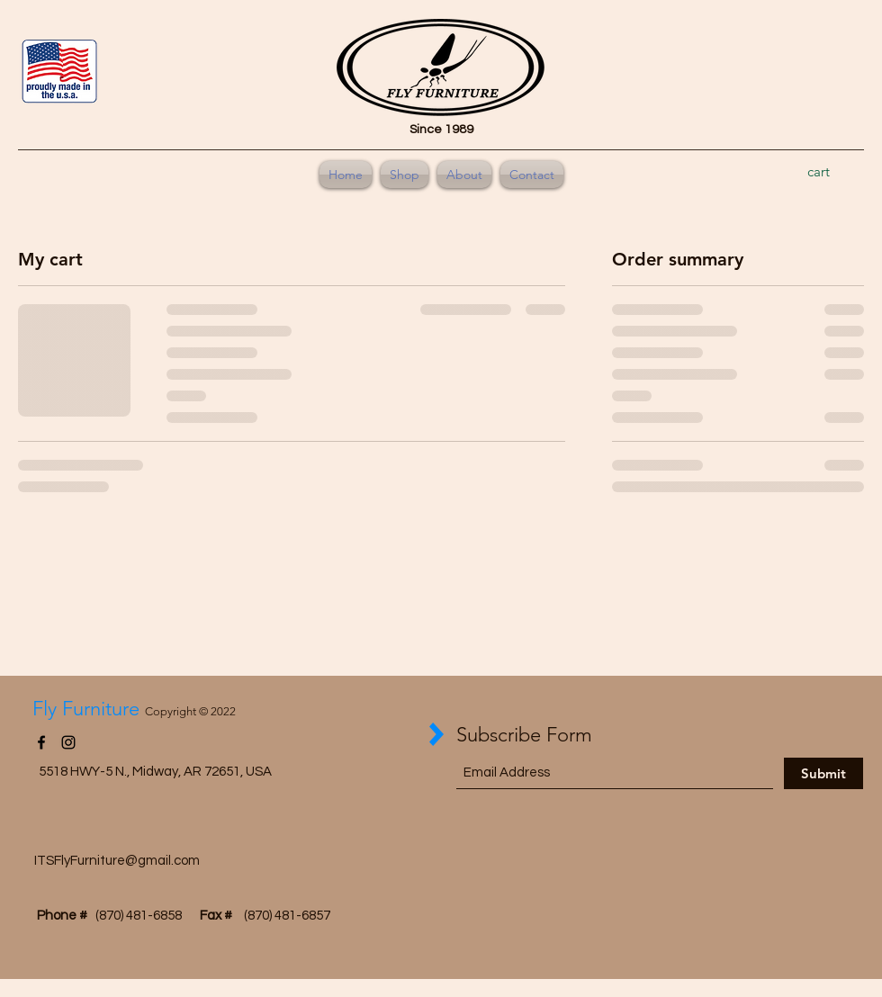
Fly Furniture (88, 708)
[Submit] (823, 773)
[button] (830, 172)
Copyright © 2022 (190, 711)
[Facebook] (41, 742)
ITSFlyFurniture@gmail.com (117, 860)
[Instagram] (68, 742)
